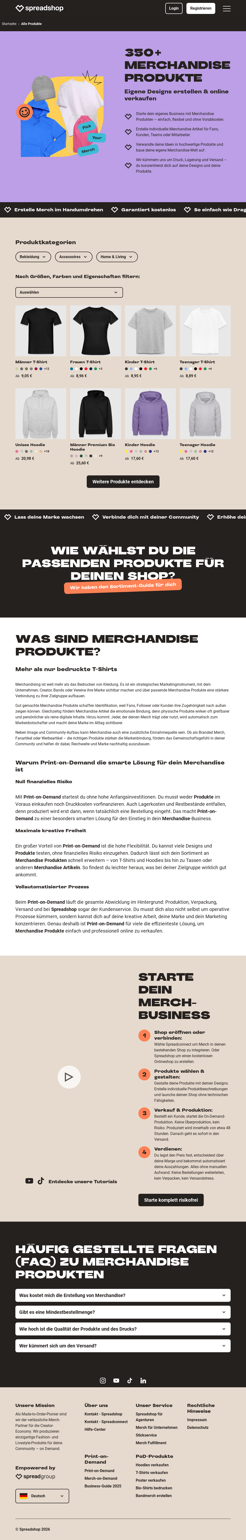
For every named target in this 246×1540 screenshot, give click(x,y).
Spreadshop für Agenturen (149, 1417)
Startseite (9, 24)
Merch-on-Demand (101, 1478)
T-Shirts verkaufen (152, 1472)
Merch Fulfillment (151, 1443)
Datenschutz (198, 1427)
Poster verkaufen (151, 1480)
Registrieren (200, 8)
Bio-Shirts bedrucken (154, 1488)
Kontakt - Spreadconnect (106, 1421)
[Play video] (69, 1077)
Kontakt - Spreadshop (103, 1414)
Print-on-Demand (99, 1470)
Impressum (197, 1420)
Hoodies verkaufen (152, 1465)
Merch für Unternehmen (157, 1427)
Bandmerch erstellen (154, 1495)
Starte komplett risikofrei (171, 1200)
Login (174, 8)
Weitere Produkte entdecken (123, 482)
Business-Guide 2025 (103, 1486)
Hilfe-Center (95, 1429)
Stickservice (146, 1435)
